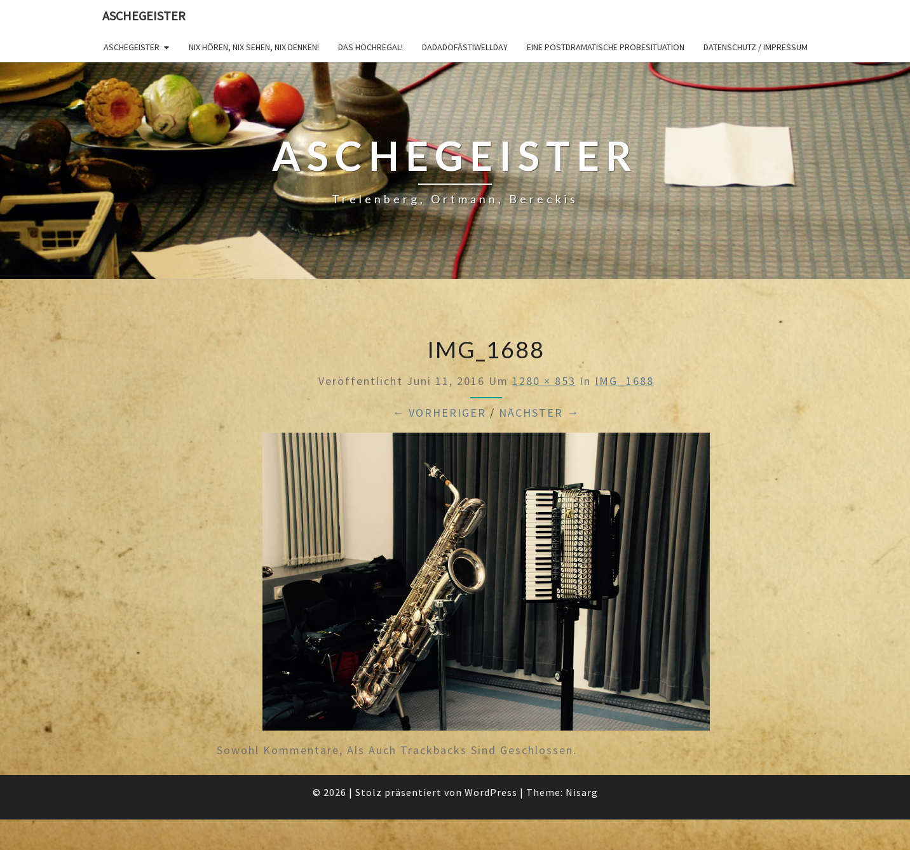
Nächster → (539, 412)
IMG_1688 (624, 381)
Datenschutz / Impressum (755, 47)
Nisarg (582, 792)
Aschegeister (144, 16)
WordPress (491, 792)
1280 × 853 (544, 381)
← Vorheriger (439, 412)
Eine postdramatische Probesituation (605, 47)
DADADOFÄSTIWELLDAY (465, 47)
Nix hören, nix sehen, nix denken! (254, 47)
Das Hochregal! (370, 47)
